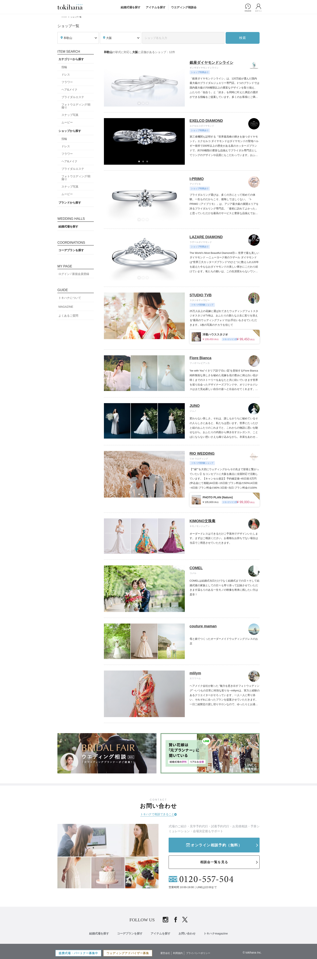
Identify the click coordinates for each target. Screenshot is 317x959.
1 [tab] (140, 105)
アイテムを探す (156, 7)
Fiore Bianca (200, 358)
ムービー (67, 122)
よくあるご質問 (68, 315)
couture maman (203, 626)
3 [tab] (148, 105)
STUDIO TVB (201, 295)
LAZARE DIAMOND (206, 237)
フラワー (67, 82)
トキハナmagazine (216, 933)
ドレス (65, 74)
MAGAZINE (65, 306)
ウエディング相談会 (184, 7)
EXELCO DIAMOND (206, 121)
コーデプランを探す (71, 250)
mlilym (195, 673)
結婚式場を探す (131, 7)
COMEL (196, 568)
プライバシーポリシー (198, 953)
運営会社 (165, 953)
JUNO (195, 406)
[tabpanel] (144, 83)
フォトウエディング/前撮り (76, 106)
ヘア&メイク (69, 89)
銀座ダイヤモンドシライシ (211, 63)
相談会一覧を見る (214, 862)
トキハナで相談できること (157, 814)
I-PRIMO (197, 179)
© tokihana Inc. (252, 952)
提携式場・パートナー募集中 (78, 953)
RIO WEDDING (202, 454)
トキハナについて (69, 297)
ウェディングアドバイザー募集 (128, 953)
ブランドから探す (69, 202)
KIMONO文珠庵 (203, 521)
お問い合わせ (187, 933)
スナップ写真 (69, 114)
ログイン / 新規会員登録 (73, 274)
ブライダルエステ (72, 97)
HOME (64, 17)
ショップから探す (69, 130)
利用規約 (178, 953)
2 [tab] (144, 105)
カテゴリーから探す (71, 59)
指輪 (64, 67)
